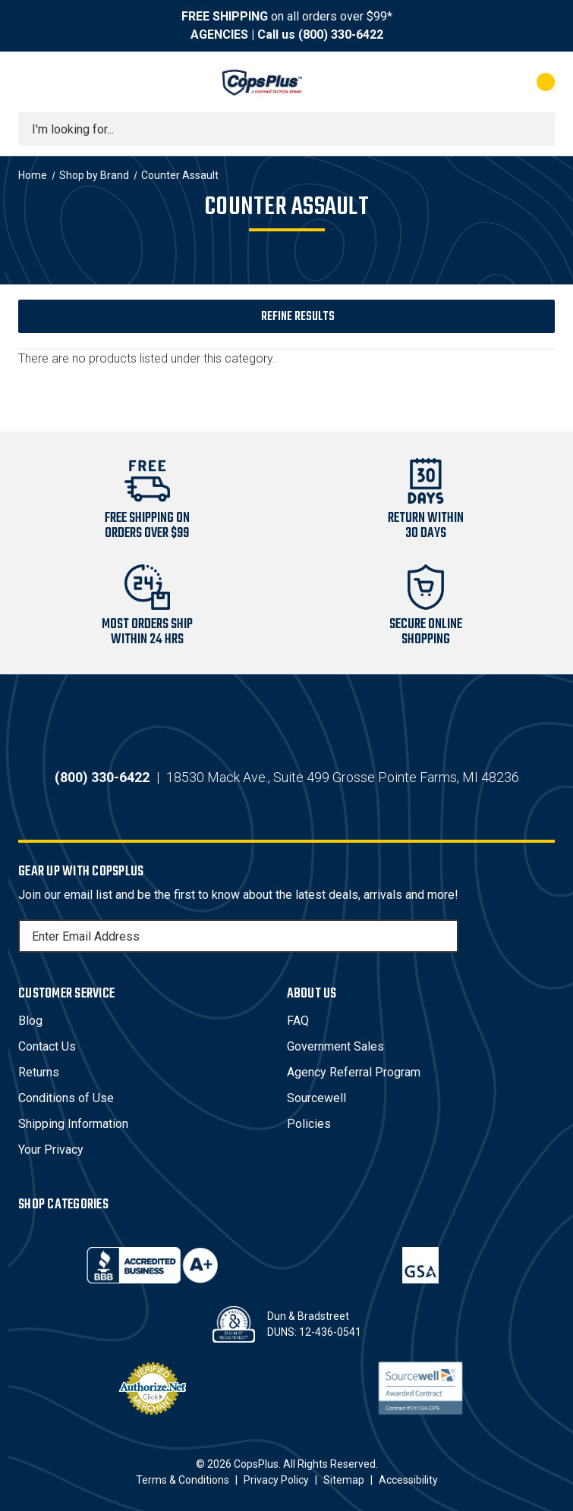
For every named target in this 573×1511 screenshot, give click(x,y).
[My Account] (478, 82)
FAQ (298, 1020)
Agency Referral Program (353, 1072)
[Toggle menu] (32, 82)
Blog (30, 1020)
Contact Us (47, 1046)
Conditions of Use (66, 1098)
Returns (38, 1072)
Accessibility (408, 1480)
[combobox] (286, 129)
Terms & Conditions (182, 1480)
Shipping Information (73, 1124)
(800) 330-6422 (340, 34)
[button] (286, 316)
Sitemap (343, 1480)
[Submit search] (538, 129)
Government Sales (335, 1046)
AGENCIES (219, 34)
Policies (309, 1124)
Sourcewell (316, 1098)
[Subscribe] (444, 936)
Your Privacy (50, 1149)
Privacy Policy (276, 1480)
